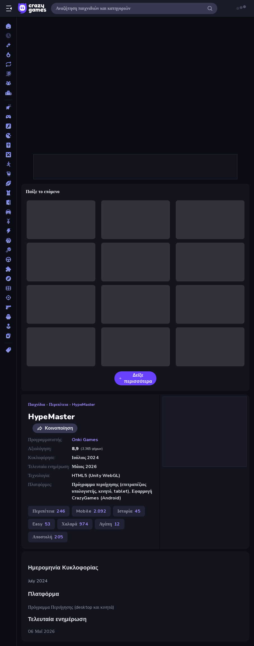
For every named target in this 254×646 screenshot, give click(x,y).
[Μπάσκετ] (8, 240)
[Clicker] (8, 107)
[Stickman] (8, 164)
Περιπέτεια (58, 404)
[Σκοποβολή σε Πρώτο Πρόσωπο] (8, 307)
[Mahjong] (8, 145)
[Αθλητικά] (8, 183)
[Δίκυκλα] (8, 221)
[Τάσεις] (8, 54)
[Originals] (8, 73)
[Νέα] (8, 45)
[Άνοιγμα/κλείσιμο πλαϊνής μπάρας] (9, 8)
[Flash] (8, 126)
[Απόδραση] (8, 202)
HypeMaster (83, 404)
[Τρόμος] (8, 316)
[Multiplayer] (8, 83)
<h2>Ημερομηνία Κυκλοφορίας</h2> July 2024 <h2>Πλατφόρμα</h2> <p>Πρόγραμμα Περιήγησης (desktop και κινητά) (135, 85)
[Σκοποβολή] (8, 297)
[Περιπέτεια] (8, 278)
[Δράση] (8, 231)
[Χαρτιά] (8, 336)
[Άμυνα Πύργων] (8, 193)
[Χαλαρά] (8, 326)
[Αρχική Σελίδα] (8, 26)
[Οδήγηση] (8, 259)
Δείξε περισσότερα (135, 378)
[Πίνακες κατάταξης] (8, 93)
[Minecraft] (8, 154)
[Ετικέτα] (8, 350)
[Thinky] (8, 174)
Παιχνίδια (36, 404)
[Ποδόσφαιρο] (8, 288)
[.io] (8, 135)
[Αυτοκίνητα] (8, 212)
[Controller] (8, 116)
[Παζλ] (8, 269)
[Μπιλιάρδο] (8, 250)
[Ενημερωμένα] (8, 64)
